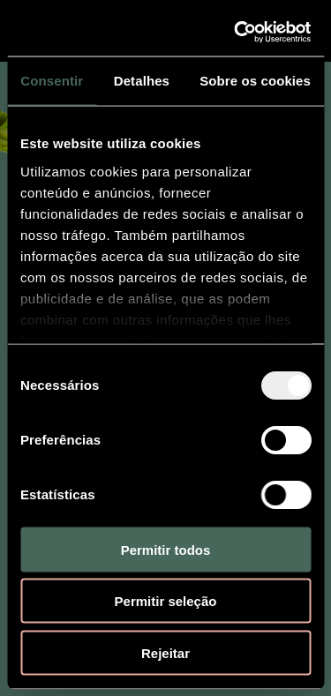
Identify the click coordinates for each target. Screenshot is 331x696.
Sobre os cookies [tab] (255, 80)
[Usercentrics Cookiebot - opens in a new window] (236, 31)
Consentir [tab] (51, 80)
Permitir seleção (166, 601)
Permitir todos (166, 549)
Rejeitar (165, 652)
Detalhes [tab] (141, 80)
